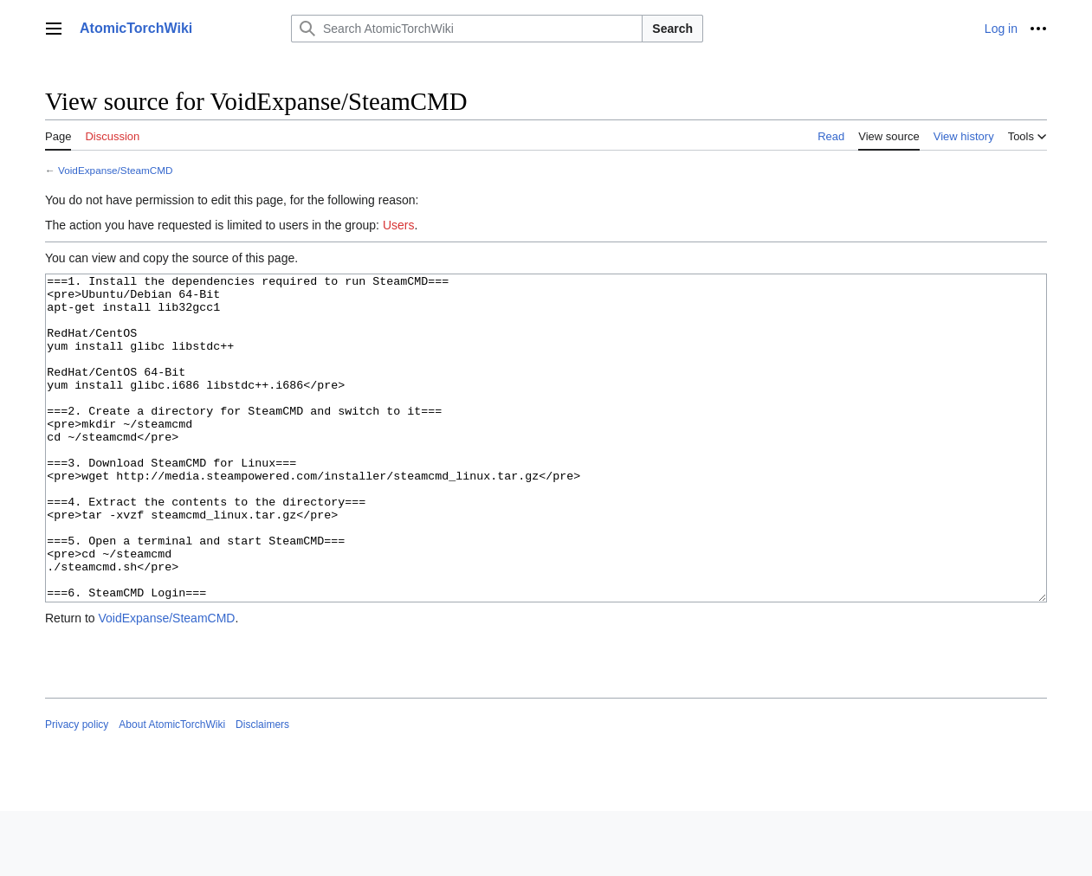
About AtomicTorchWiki (172, 789)
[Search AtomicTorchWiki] (467, 28)
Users (399, 225)
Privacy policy (76, 789)
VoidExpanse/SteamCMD (115, 170)
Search (672, 28)
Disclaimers (262, 789)
